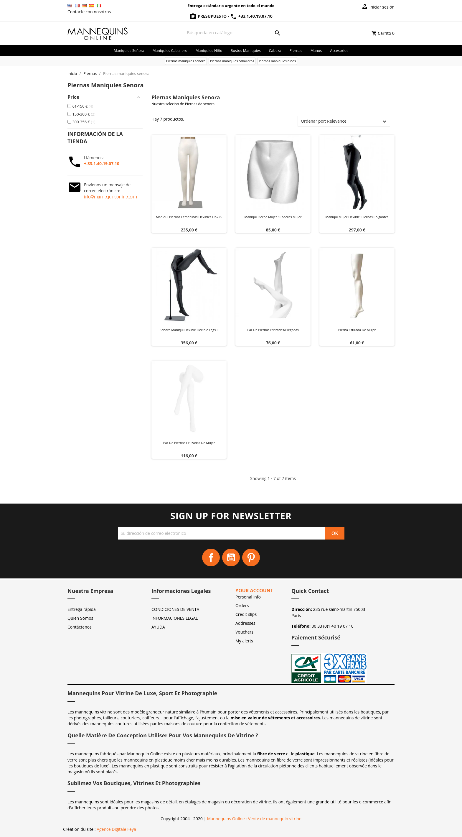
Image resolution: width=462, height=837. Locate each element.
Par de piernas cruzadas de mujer (189, 442)
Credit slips (246, 614)
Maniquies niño (209, 50)
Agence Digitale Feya (116, 829)
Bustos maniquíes (245, 50)
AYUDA (158, 627)
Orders (242, 605)
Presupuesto (208, 16)
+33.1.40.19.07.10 (251, 16)
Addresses (245, 623)
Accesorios (339, 50)
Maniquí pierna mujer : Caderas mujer (273, 217)
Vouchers (244, 632)
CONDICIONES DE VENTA (175, 609)
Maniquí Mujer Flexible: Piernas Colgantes (357, 217)
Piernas (296, 50)
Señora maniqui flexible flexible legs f (189, 330)
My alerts (244, 641)
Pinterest (251, 557)
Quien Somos (80, 618)
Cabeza (275, 50)
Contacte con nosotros (89, 11)
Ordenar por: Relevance (323, 121)
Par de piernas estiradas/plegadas (273, 330)
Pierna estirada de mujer (357, 330)
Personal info (248, 597)
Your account (254, 590)
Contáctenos (79, 627)
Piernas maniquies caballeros (232, 61)
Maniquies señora (129, 50)
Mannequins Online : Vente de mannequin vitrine (254, 818)
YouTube (231, 557)
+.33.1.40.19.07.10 (101, 163)
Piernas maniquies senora (185, 61)
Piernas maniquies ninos (277, 61)
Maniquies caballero (170, 50)
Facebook (211, 557)
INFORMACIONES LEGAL (174, 618)
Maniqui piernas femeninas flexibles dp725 (189, 217)
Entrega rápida (81, 609)
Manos (316, 50)
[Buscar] (233, 32)
